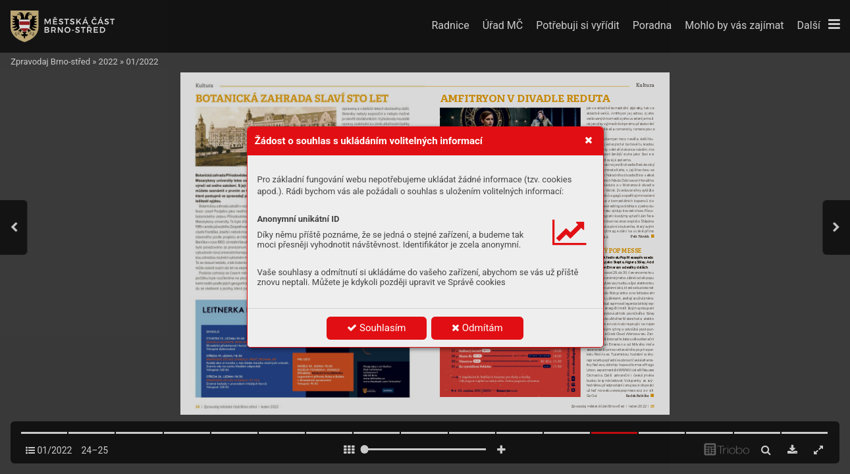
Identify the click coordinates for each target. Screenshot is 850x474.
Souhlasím (376, 328)
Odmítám (477, 328)
